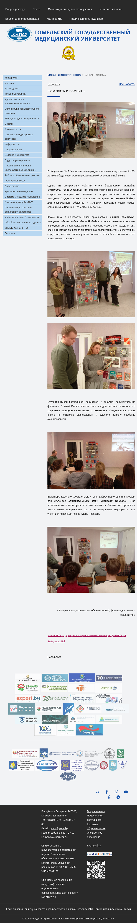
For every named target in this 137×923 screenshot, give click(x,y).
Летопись (10, 233)
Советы (9, 123)
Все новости (125, 84)
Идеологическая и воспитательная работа (17, 101)
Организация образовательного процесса (22, 110)
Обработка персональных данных (23, 222)
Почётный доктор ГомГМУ (19, 202)
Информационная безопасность (22, 217)
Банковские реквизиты (54, 837)
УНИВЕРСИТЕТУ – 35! (17, 228)
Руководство (11, 88)
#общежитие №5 (56, 641)
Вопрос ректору (15, 9)
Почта (36, 9)
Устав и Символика (15, 93)
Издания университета (17, 155)
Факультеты (11, 129)
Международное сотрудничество (22, 118)
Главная (51, 75)
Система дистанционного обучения (70, 9)
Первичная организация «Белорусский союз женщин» (20, 167)
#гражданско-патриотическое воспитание (86, 635)
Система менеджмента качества (22, 196)
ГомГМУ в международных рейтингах (19, 136)
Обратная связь (96, 828)
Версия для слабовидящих (22, 18)
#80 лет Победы (56, 635)
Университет (11, 77)
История (9, 83)
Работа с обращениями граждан (22, 175)
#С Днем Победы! (117, 635)
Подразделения (13, 149)
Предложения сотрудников (86, 18)
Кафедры (10, 144)
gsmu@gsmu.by (59, 828)
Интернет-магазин (111, 9)
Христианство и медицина (19, 191)
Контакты (92, 824)
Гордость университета (17, 160)
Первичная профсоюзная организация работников (18, 209)
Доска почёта (12, 186)
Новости (77, 75)
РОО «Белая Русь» (15, 180)
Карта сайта (54, 18)
